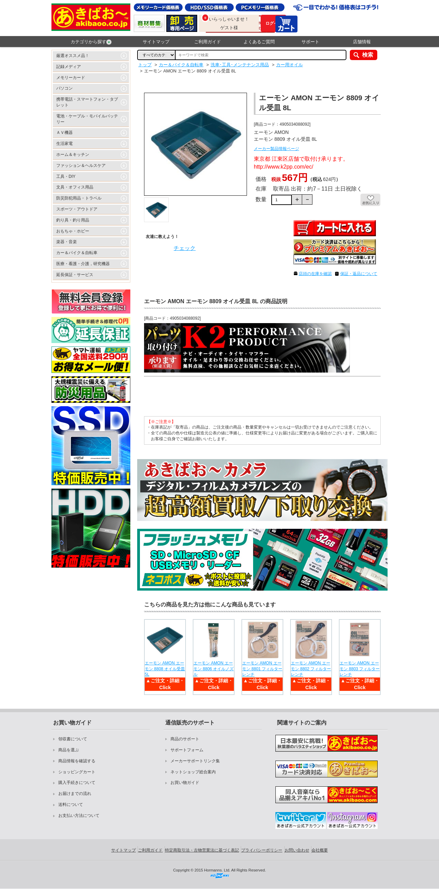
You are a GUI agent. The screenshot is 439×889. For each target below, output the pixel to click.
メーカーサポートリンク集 (195, 761)
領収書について (72, 739)
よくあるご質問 (259, 41)
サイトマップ (156, 41)
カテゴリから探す (91, 42)
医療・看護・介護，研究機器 (83, 263)
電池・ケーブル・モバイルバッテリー (87, 119)
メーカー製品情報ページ (276, 148)
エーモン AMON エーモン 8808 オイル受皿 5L (165, 669)
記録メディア (68, 66)
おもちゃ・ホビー (72, 231)
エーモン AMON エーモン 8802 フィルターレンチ (311, 669)
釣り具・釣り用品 (72, 220)
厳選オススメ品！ (72, 55)
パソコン (64, 88)
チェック (184, 248)
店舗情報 (362, 41)
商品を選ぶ (68, 750)
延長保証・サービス (74, 274)
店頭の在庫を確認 (315, 273)
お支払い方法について (78, 815)
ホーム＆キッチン (72, 154)
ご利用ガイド (207, 41)
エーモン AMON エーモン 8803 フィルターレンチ (360, 669)
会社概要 (319, 850)
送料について (70, 804)
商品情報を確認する (76, 761)
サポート (310, 41)
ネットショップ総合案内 (193, 772)
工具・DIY (65, 176)
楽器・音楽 (66, 241)
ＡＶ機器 (64, 132)
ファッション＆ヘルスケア (81, 165)
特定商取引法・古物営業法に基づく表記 (202, 850)
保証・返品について (358, 273)
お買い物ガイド (184, 782)
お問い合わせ (297, 850)
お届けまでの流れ (74, 793)
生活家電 (64, 143)
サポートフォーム (186, 750)
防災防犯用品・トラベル (79, 198)
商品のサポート (184, 739)
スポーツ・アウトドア (76, 209)
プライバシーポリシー (261, 850)
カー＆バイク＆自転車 (76, 252)
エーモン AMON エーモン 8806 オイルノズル (213, 669)
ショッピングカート (76, 772)
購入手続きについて (76, 782)
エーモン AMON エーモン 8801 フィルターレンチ (262, 669)
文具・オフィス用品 (74, 187)
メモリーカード (70, 77)
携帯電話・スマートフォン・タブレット (87, 102)
